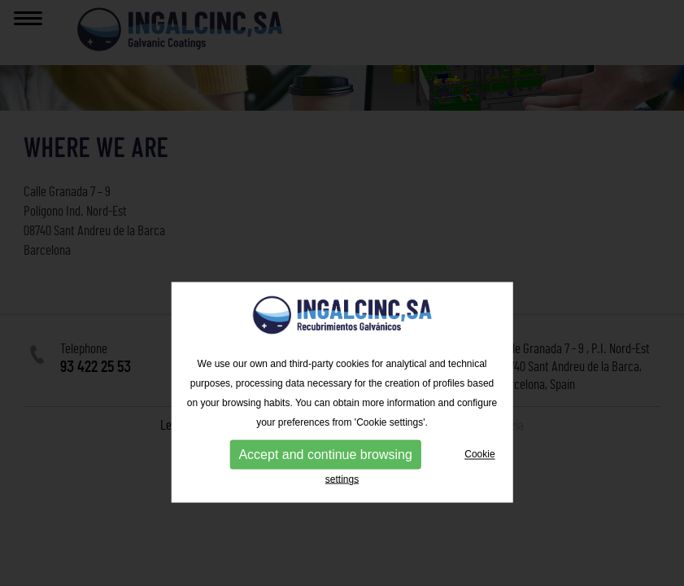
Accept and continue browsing (325, 490)
